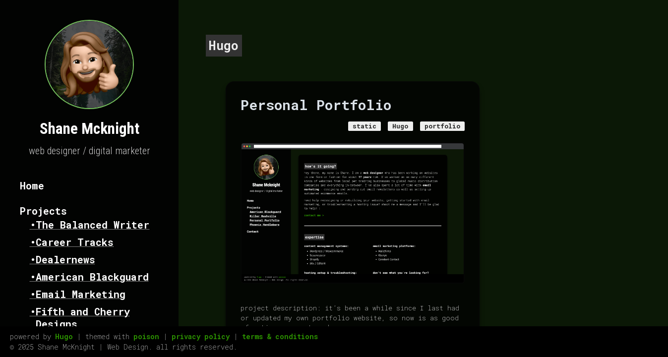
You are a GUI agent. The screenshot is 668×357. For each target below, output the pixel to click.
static (282, 147)
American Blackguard (92, 276)
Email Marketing (80, 294)
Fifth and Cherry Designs (83, 317)
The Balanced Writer (92, 224)
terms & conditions (280, 336)
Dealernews (65, 259)
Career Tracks (75, 242)
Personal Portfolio (283, 116)
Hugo (321, 147)
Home (32, 185)
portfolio (367, 147)
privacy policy (201, 336)
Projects (43, 210)
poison (146, 336)
